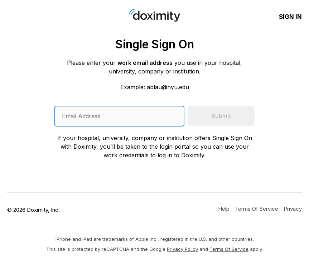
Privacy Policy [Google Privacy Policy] (182, 249)
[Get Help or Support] (224, 208)
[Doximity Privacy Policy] (293, 208)
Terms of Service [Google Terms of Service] (228, 249)
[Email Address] (119, 116)
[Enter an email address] (119, 116)
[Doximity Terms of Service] (256, 208)
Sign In (290, 16)
